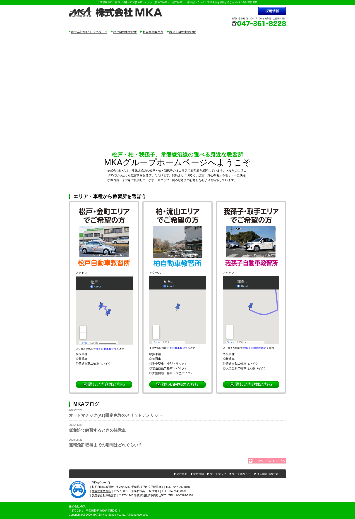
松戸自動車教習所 (125, 32)
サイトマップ (218, 474)
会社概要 (181, 474)
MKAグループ (100, 482)
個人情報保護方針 (267, 474)
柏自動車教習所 (153, 32)
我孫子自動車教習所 (182, 32)
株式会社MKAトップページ (89, 32)
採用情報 (198, 474)
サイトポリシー (241, 474)
